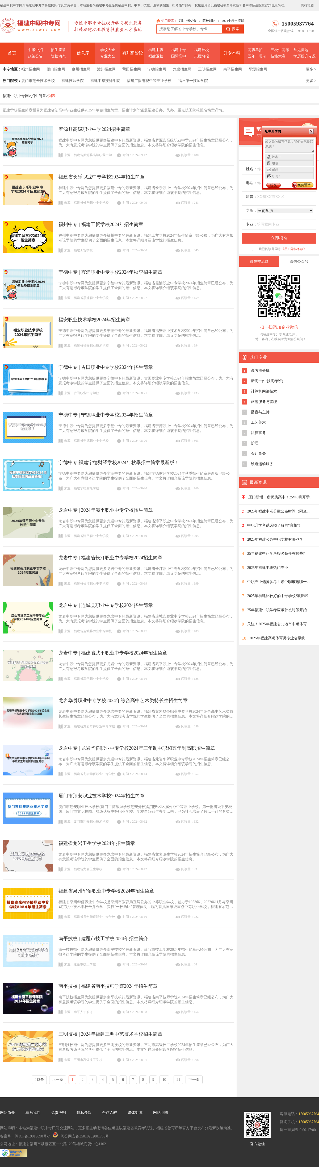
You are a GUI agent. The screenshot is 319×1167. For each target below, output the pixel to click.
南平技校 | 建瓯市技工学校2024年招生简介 (103, 938)
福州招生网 (30, 69)
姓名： (251, 169)
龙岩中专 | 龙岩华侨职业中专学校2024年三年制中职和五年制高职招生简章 (136, 748)
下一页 (194, 1080)
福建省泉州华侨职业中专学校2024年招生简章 (106, 891)
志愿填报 (201, 56)
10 (164, 1080)
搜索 (232, 29)
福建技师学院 (72, 81)
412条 (39, 1080)
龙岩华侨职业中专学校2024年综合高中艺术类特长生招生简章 (123, 700)
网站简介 (7, 1113)
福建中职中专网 (16, 96)
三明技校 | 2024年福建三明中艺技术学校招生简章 (110, 1034)
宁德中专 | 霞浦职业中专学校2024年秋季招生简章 (110, 272)
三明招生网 (207, 69)
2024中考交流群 (233, 21)
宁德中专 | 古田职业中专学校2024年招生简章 (105, 367)
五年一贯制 (257, 56)
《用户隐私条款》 (294, 249)
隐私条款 (84, 1113)
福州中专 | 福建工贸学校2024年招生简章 (100, 224)
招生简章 (58, 50)
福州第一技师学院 (193, 81)
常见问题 (300, 50)
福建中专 (178, 50)
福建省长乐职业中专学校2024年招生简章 (101, 177)
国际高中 (178, 56)
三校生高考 (280, 50)
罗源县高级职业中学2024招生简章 (94, 129)
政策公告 (35, 56)
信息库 (83, 53)
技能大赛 (278, 56)
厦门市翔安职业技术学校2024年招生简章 (101, 795)
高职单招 (255, 50)
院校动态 (58, 56)
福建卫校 (155, 56)
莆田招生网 (131, 69)
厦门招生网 (56, 69)
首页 (12, 53)
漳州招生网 (106, 69)
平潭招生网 (258, 69)
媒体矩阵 (135, 1113)
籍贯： (251, 197)
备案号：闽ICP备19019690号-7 (25, 1136)
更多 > (311, 69)
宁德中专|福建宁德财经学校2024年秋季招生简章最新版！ (118, 462)
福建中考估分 (186, 21)
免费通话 (304, 185)
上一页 (57, 1080)
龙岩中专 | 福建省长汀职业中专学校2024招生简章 (110, 557)
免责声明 (58, 1113)
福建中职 (155, 50)
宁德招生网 (157, 69)
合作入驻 (109, 1113)
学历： (251, 210)
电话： (251, 183)
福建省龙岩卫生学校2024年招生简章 (96, 843)
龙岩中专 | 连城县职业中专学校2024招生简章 (105, 605)
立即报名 (279, 238)
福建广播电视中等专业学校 (149, 81)
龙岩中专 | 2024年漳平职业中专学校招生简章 (105, 510)
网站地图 (307, 5)
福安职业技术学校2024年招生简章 (94, 319)
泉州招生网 (81, 69)
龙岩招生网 (182, 69)
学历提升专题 (304, 56)
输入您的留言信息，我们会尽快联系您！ (289, 146)
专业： (251, 224)
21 (178, 1080)
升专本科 (231, 53)
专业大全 (107, 56)
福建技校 (201, 50)
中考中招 (35, 50)
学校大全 (107, 50)
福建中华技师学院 (105, 81)
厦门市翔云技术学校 (38, 81)
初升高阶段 (132, 53)
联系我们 (33, 1113)
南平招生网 (232, 69)
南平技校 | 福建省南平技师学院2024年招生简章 (108, 986)
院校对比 (209, 21)
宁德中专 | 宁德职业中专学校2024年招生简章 (105, 415)
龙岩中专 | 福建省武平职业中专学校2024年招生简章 (112, 653)
